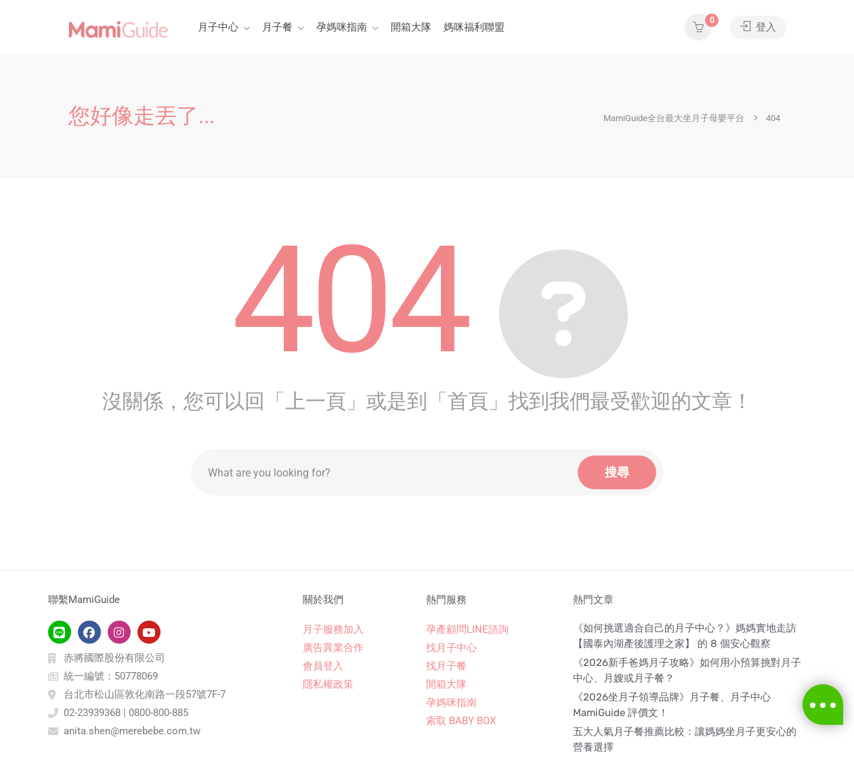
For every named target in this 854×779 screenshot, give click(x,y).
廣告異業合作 (333, 648)
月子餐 (277, 27)
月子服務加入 (333, 629)
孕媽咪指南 (341, 27)
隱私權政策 (328, 684)
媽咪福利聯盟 (474, 27)
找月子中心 (451, 648)
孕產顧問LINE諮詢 (467, 629)
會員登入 (323, 666)
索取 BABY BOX (461, 721)
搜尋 (617, 472)
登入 (758, 27)
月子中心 (218, 27)
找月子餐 (446, 666)
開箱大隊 (411, 27)
